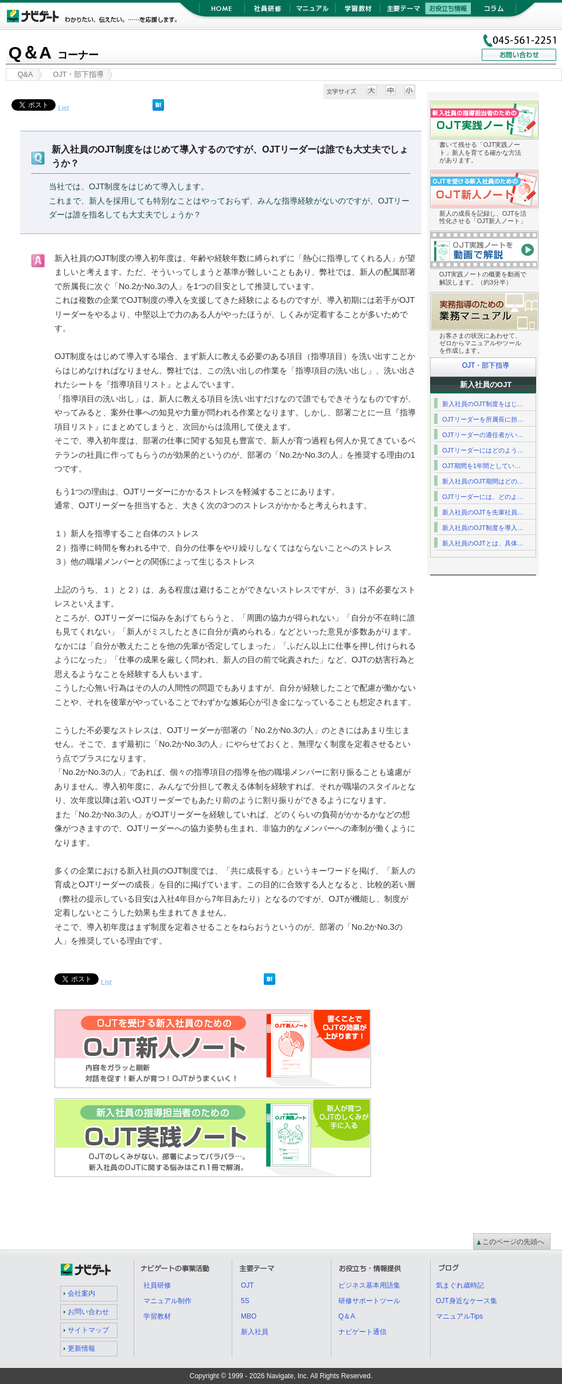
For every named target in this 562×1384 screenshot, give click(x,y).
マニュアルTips (459, 1316)
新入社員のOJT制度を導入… (483, 527)
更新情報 (81, 1348)
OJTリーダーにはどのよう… (483, 450)
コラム (493, 11)
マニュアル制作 (167, 1301)
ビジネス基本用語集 (369, 1285)
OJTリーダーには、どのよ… (483, 496)
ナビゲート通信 (362, 1332)
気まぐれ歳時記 (460, 1285)
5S (245, 1301)
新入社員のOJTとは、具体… (483, 543)
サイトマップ (88, 1330)
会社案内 (81, 1293)
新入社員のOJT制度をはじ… (483, 403)
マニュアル (312, 11)
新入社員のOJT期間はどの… (483, 481)
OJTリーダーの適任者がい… (483, 434)
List (63, 108)
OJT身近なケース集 (466, 1301)
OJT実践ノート (370, 1105)
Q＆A (54, 52)
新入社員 (254, 1332)
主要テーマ (403, 11)
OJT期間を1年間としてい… (481, 465)
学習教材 (357, 11)
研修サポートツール (369, 1301)
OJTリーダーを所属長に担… (483, 419)
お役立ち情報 (448, 11)
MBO (248, 1316)
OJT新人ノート (370, 1016)
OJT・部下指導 (486, 365)
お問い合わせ (88, 1312)
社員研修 (267, 11)
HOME (221, 11)
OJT (247, 1285)
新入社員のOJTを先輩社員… (483, 512)
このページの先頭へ (513, 1242)
